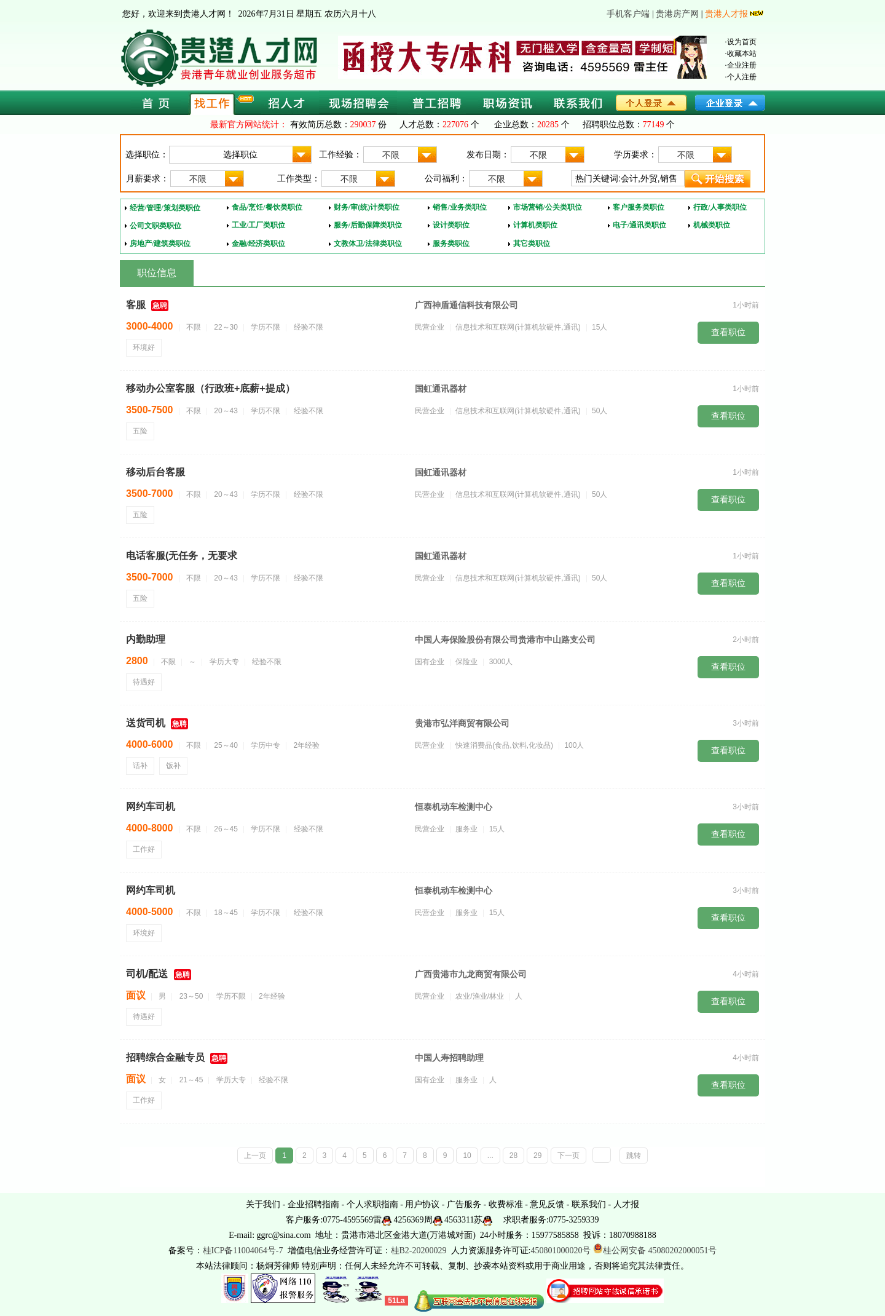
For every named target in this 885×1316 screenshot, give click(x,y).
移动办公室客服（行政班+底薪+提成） (210, 388)
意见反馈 (547, 1204)
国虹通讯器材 (440, 389)
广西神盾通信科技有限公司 (466, 305)
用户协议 (422, 1204)
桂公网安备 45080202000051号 (655, 1250)
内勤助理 (145, 639)
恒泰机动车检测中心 (453, 807)
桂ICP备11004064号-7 (243, 1250)
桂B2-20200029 (420, 1250)
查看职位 (728, 332)
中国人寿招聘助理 (449, 1058)
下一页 (568, 1155)
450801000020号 (560, 1250)
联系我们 (589, 1204)
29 (537, 1155)
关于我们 (263, 1204)
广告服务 (464, 1204)
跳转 (633, 1155)
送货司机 (145, 723)
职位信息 (156, 273)
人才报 (626, 1204)
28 (513, 1155)
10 (467, 1155)
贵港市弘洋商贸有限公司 (462, 723)
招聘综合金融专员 (165, 1057)
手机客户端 (628, 13)
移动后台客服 (155, 472)
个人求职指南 (372, 1204)
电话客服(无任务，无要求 (181, 555)
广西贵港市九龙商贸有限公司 (471, 974)
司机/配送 (147, 974)
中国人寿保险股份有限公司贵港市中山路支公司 (505, 639)
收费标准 (506, 1204)
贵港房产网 (677, 13)
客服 (136, 304)
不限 (409, 155)
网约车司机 (150, 806)
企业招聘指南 (313, 1204)
